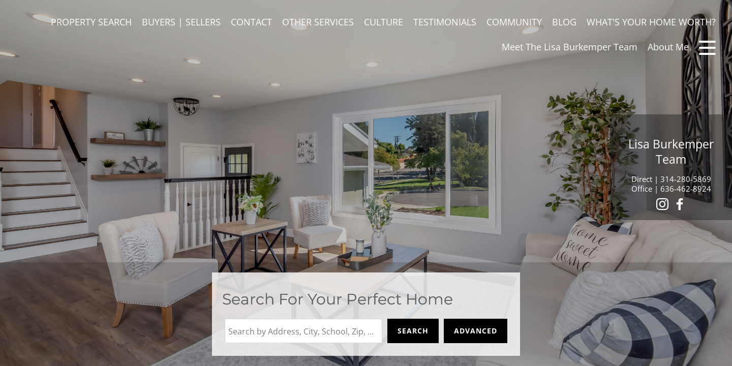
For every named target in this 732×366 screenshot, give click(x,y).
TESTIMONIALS (444, 22)
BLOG (564, 22)
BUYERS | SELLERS (181, 22)
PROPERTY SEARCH (91, 22)
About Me (668, 47)
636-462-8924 (685, 189)
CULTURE (383, 22)
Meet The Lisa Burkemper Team (569, 47)
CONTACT (251, 22)
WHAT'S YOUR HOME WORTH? (651, 22)
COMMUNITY (514, 22)
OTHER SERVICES (318, 22)
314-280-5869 (685, 179)
